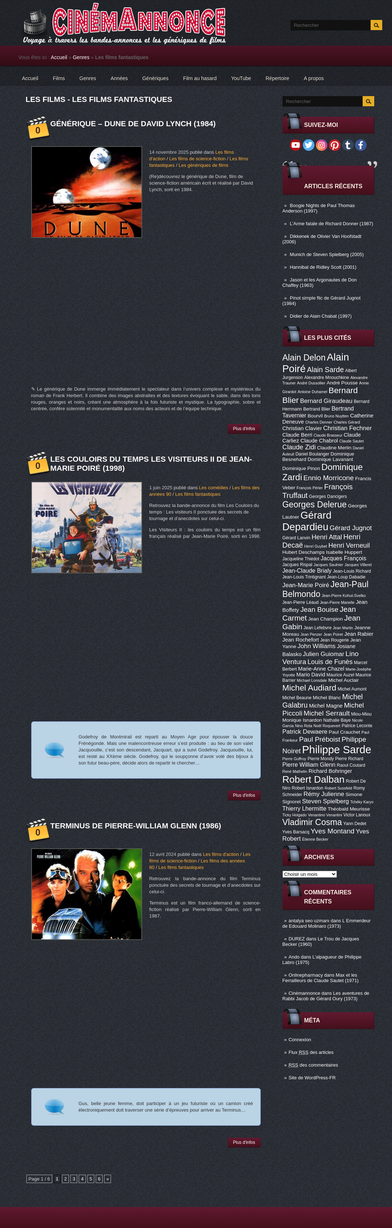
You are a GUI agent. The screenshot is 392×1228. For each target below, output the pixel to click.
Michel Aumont (352, 689)
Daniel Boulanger (312, 454)
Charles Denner (319, 422)
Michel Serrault (327, 713)
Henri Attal (326, 537)
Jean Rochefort (300, 640)
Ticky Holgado (294, 815)
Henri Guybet (315, 546)
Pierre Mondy (321, 758)
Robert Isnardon (307, 788)
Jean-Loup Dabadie (346, 577)
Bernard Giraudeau (326, 400)
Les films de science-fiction (197, 158)
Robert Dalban (313, 779)
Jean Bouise (319, 609)
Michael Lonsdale (312, 680)
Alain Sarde (325, 370)
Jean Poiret (333, 634)
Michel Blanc (327, 697)
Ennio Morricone (329, 478)
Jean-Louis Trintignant (304, 577)
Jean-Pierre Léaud (300, 602)
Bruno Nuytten (336, 416)
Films (59, 78)
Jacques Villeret (358, 565)
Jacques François (343, 558)
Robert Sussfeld (338, 788)
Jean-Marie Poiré (305, 585)
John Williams (317, 646)
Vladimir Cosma (312, 822)
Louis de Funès (330, 661)
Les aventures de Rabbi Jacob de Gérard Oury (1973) (326, 995)
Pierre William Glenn (309, 764)
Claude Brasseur (328, 435)
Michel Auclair (343, 680)
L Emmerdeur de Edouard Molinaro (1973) (326, 923)
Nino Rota (303, 726)
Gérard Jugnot (351, 528)
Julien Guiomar (323, 654)
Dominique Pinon (301, 468)
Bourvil (315, 416)
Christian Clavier (302, 428)
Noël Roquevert (327, 726)
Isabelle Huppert (344, 552)
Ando (294, 957)
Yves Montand (332, 831)
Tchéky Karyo (362, 802)
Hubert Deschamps (303, 552)
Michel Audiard (309, 687)
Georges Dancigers (328, 496)
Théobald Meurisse (349, 809)
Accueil (59, 57)
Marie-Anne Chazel (321, 669)
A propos (314, 78)
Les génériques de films (203, 165)
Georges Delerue (314, 504)
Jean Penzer (311, 634)
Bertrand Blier (316, 409)
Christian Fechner (347, 428)
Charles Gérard (347, 422)
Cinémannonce (304, 993)
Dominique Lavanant (330, 459)
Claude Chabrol (319, 441)
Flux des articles (311, 1052)
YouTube (241, 78)
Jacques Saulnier (328, 565)
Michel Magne (326, 706)
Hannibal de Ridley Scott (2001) (323, 267)
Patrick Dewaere (304, 731)
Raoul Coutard (351, 765)
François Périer (310, 488)
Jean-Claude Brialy (307, 570)
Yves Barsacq (295, 832)
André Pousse (342, 383)
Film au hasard (200, 78)
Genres (81, 57)
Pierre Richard (349, 758)
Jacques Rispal (297, 564)
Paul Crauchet (344, 732)
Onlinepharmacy (306, 975)
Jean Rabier (358, 634)
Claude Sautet (351, 441)
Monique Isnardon (302, 720)
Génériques (155, 78)
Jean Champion (325, 619)
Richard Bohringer (330, 771)
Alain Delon (304, 357)
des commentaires (313, 1065)
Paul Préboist (319, 739)
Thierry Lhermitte (304, 808)
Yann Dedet (354, 823)
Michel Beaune (296, 697)
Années (119, 78)
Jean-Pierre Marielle (337, 602)
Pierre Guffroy (294, 759)
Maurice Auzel (340, 674)
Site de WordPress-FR (312, 1077)
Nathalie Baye (337, 720)
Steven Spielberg (325, 801)
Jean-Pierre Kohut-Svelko (344, 595)
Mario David (310, 674)
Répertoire (277, 78)
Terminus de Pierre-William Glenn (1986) (135, 825)
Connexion (300, 1039)
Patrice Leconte (357, 725)
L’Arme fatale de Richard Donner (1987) (331, 223)
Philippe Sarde (336, 749)
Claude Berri (297, 435)
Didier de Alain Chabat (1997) (321, 316)
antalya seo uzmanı (309, 920)
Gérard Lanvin (296, 537)
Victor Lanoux (356, 814)
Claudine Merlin (334, 447)
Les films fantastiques (197, 494)
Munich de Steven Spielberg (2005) (327, 254)
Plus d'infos (244, 428)
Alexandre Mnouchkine (326, 377)
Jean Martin (343, 628)
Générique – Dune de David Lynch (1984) (133, 123)
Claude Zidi (299, 447)
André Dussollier (311, 383)
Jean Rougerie (334, 640)
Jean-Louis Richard (352, 571)
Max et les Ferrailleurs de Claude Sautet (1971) (320, 977)
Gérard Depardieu (307, 521)
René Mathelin (295, 771)
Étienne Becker (315, 839)
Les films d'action (221, 854)
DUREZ (297, 938)
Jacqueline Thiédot (300, 558)
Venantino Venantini (325, 815)
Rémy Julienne (324, 794)
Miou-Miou (361, 714)
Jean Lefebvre (317, 627)
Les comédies (213, 487)
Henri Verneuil (349, 545)
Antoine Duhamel (312, 392)
